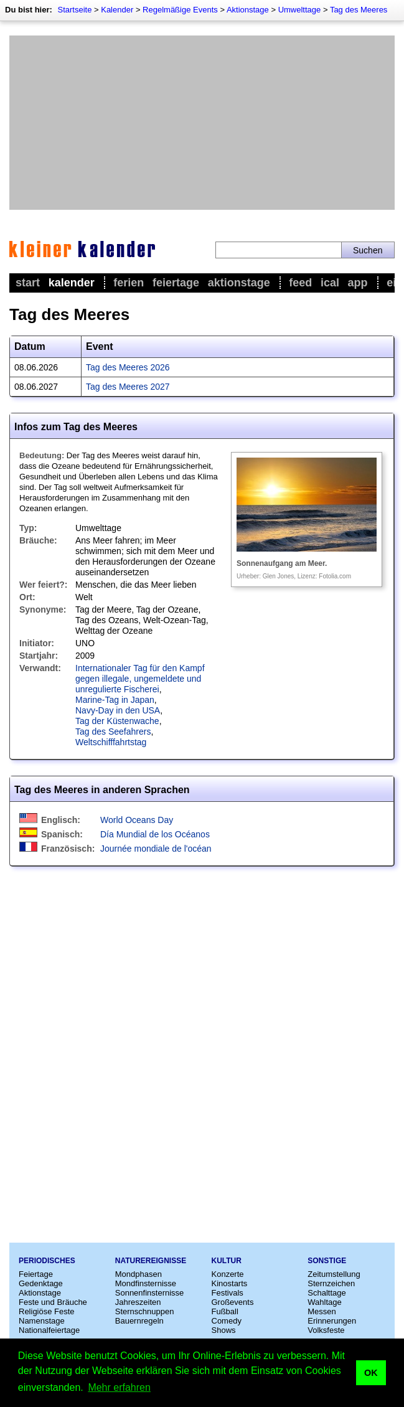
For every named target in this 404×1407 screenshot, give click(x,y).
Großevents (233, 1302)
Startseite (74, 9)
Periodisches (47, 1260)
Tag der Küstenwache (117, 721)
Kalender (117, 9)
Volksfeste (326, 1330)
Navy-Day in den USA (117, 710)
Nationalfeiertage (49, 1330)
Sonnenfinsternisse (149, 1292)
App (358, 282)
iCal (330, 282)
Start (28, 282)
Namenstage (42, 1320)
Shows (224, 1330)
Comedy (227, 1320)
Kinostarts (230, 1283)
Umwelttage (299, 9)
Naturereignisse (150, 1260)
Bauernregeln (139, 1320)
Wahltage (324, 1302)
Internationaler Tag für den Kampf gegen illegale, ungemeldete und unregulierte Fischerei (140, 678)
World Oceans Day (136, 820)
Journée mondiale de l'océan (156, 849)
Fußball (225, 1311)
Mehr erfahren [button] (119, 1387)
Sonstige (327, 1260)
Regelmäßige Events (180, 9)
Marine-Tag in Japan (114, 700)
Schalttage (326, 1292)
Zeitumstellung (334, 1274)
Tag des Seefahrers (113, 731)
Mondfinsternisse (145, 1283)
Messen (322, 1311)
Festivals (227, 1292)
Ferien (128, 282)
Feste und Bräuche (53, 1302)
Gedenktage (41, 1283)
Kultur (227, 1260)
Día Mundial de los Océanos (155, 834)
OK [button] (371, 1373)
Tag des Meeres (359, 9)
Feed (300, 282)
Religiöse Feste (47, 1311)
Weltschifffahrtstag (110, 742)
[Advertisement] (202, 122)
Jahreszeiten (138, 1302)
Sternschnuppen (144, 1311)
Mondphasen (138, 1274)
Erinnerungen (332, 1320)
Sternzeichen (331, 1283)
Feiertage (176, 282)
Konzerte (228, 1274)
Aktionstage (248, 9)
